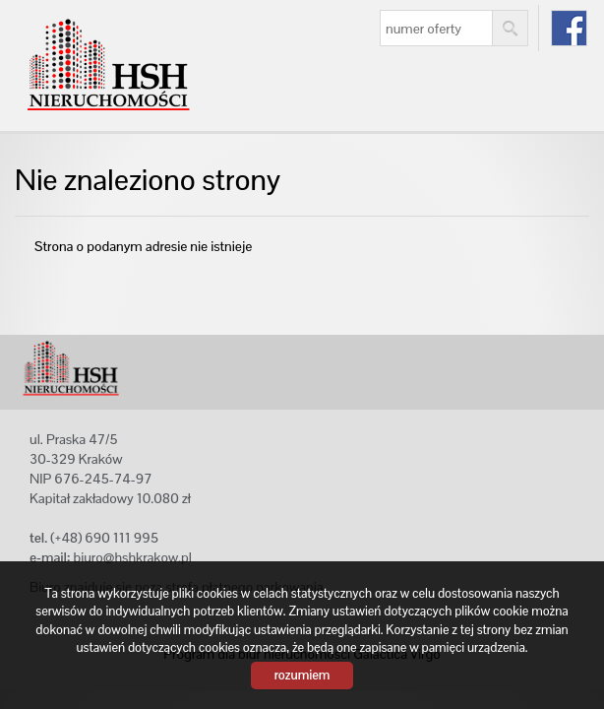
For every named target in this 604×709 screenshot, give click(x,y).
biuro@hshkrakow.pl (132, 557)
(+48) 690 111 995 (104, 538)
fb (569, 28)
